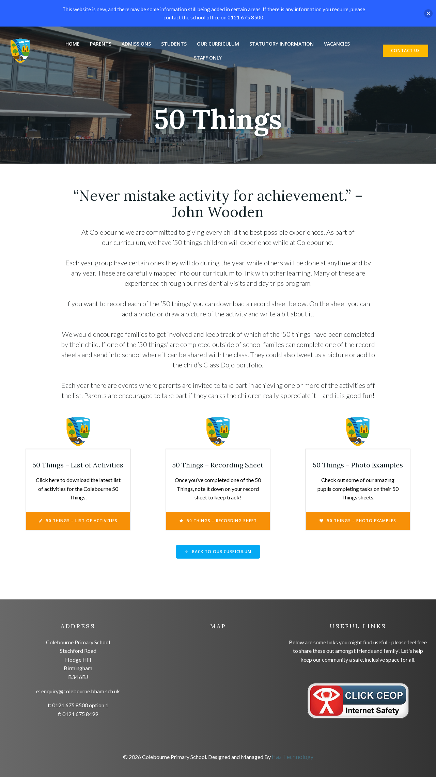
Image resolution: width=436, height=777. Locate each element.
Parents (100, 43)
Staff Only (208, 57)
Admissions (136, 43)
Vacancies (337, 43)
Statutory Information (281, 43)
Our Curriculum (218, 43)
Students (174, 43)
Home (72, 43)
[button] (428, 13)
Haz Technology (292, 757)
